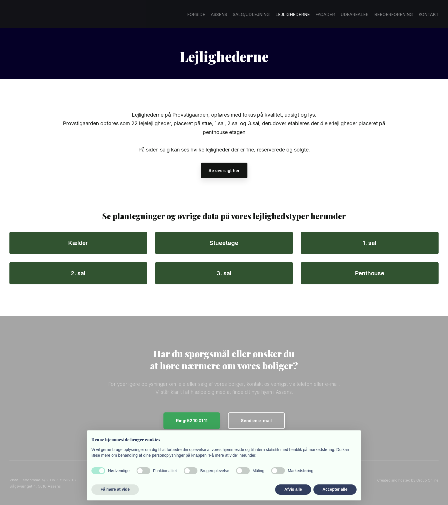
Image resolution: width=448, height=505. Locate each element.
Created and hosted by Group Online (408, 480)
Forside (196, 14)
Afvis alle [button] (293, 489)
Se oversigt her (224, 170)
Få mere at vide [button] (115, 489)
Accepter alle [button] (335, 489)
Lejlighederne (292, 14)
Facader (325, 14)
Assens (219, 14)
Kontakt (429, 14)
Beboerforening (393, 14)
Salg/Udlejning (251, 14)
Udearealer (355, 14)
